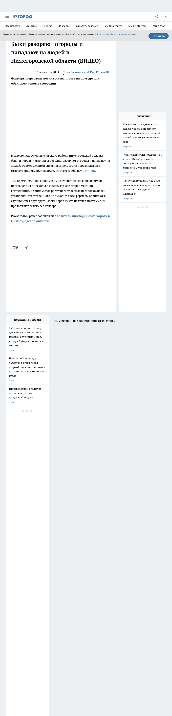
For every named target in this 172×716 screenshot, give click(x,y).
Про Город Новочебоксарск (76, 584)
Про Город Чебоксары (45, 584)
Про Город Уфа (70, 593)
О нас (38, 614)
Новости (70, 621)
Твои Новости (12, 597)
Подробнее (160, 682)
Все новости (12, 25)
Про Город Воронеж (15, 589)
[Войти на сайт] (165, 16)
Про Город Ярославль (45, 597)
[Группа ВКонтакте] (95, 590)
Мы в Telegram (137, 25)
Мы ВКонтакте (113, 25)
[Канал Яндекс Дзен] (121, 590)
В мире (48, 25)
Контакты (70, 614)
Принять (159, 36)
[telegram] (27, 247)
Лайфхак (31, 25)
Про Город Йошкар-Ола (74, 589)
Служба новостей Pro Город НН (87, 72)
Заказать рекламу (87, 25)
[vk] (16, 247)
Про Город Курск (14, 593)
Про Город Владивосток (74, 597)
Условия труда (12, 621)
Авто (38, 621)
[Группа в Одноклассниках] (104, 590)
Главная (9, 625)
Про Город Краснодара (16, 601)
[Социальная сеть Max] (129, 590)
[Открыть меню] (7, 16)
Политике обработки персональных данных (117, 34)
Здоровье (64, 25)
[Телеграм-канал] (112, 590)
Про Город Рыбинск (44, 593)
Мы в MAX (159, 25)
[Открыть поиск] (157, 16)
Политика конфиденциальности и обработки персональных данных (38, 686)
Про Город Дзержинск (16, 584)
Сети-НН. (89, 171)
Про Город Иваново (44, 589)
